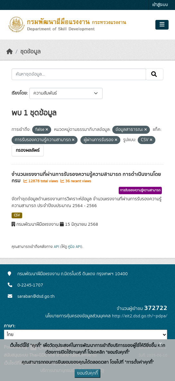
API (56, 246)
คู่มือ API (74, 246)
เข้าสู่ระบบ (160, 5)
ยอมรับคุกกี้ (87, 373)
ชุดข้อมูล (30, 52)
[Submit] (154, 74)
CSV (17, 215)
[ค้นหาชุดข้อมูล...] (79, 74)
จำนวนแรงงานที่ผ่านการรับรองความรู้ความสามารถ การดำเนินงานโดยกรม (86, 177)
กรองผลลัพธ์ (28, 150)
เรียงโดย (19, 93)
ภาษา (9, 326)
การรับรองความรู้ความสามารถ (140, 190)
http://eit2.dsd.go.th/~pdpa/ (139, 316)
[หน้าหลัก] (9, 52)
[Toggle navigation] (162, 25)
